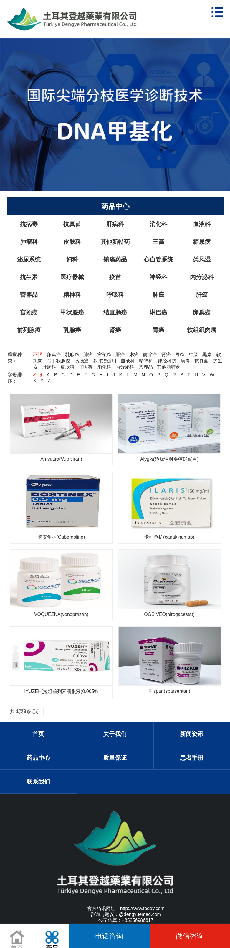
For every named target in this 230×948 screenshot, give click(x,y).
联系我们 (38, 781)
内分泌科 (202, 277)
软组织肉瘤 (201, 330)
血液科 (202, 224)
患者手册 (191, 757)
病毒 (185, 360)
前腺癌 (150, 354)
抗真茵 (72, 224)
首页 (38, 734)
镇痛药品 (115, 259)
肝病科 (115, 224)
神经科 (158, 277)
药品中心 (115, 206)
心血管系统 (158, 259)
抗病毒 (29, 224)
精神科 (72, 294)
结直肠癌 (115, 312)
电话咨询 (109, 936)
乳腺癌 (72, 330)
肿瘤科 (29, 242)
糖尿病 (202, 242)
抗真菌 (201, 360)
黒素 (207, 354)
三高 (158, 242)
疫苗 (115, 277)
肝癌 (202, 294)
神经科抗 (167, 360)
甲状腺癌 (72, 312)
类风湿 (202, 259)
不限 (37, 354)
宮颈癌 (104, 354)
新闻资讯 (191, 734)
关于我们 (115, 734)
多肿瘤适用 (104, 360)
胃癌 (158, 330)
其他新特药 (115, 242)
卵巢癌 (202, 312)
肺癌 (158, 294)
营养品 (29, 294)
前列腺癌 (29, 330)
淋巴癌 (158, 312)
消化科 (158, 224)
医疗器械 (72, 277)
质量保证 (115, 757)
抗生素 (29, 277)
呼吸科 (115, 294)
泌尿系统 (29, 259)
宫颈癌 (29, 312)
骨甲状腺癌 (58, 360)
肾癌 (115, 330)
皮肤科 (72, 242)
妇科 (72, 259)
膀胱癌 (82, 360)
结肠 (193, 354)
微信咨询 (190, 936)
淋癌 (134, 354)
